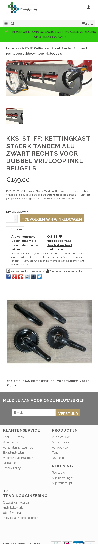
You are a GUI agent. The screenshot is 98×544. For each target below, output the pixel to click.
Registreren (59, 472)
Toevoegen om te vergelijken (64, 271)
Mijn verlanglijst (62, 483)
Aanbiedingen (60, 447)
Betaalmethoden (13, 452)
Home (10, 48)
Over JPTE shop (13, 437)
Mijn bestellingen (63, 478)
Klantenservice (12, 442)
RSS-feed (58, 457)
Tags (55, 452)
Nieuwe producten (63, 442)
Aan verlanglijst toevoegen (24, 271)
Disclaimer (10, 462)
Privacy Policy (12, 468)
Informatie (15, 229)
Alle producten (61, 437)
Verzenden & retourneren (19, 447)
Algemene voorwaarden (18, 457)
